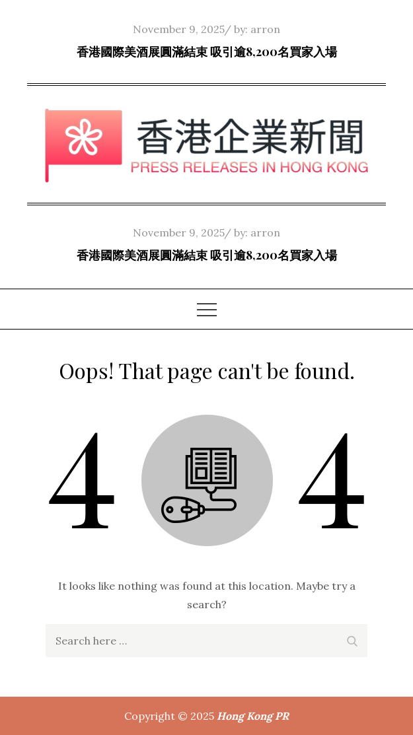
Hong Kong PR (253, 715)
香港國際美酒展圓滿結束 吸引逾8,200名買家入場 (207, 51)
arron (265, 29)
